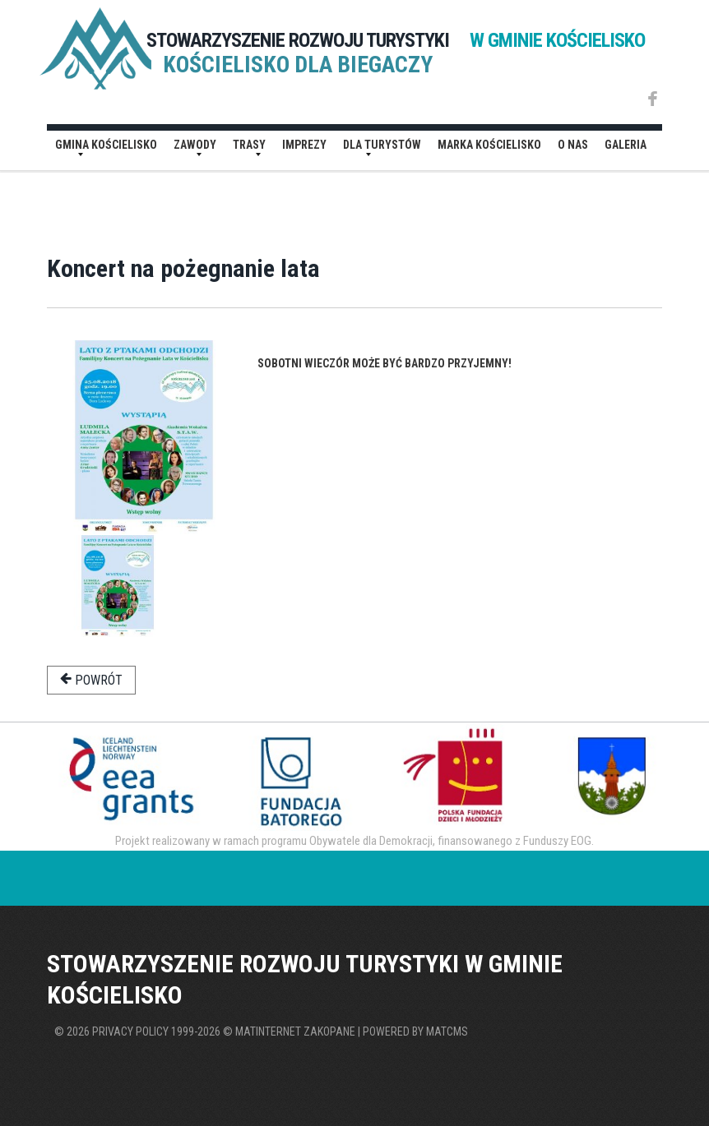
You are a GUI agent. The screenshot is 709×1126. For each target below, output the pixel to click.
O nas (573, 144)
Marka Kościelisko (489, 144)
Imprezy (304, 144)
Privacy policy (130, 1031)
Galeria (625, 144)
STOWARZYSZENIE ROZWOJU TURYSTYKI (395, 40)
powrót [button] (91, 679)
